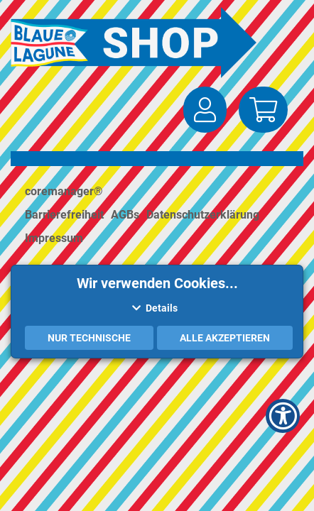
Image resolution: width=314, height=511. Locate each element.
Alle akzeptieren (225, 338)
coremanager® (64, 191)
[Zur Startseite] (137, 42)
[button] (205, 110)
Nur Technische (89, 338)
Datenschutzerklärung (202, 214)
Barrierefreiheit (64, 214)
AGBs (125, 214)
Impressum (54, 238)
